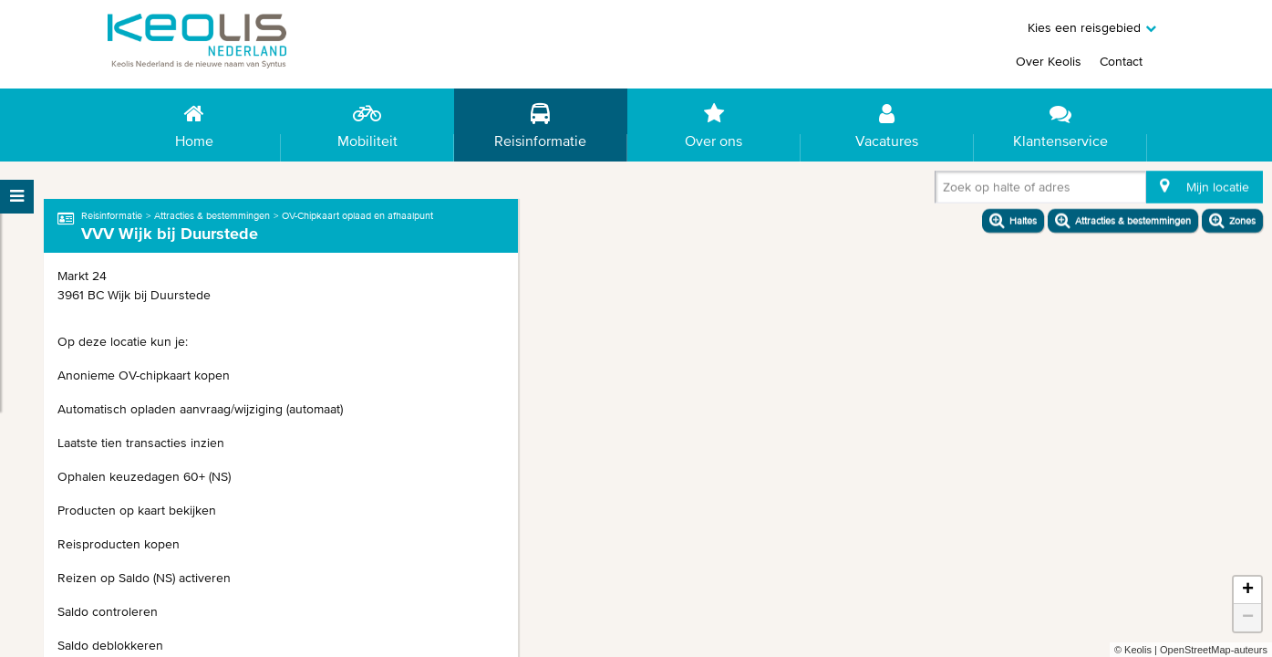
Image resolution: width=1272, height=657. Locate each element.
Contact (1121, 61)
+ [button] (1248, 590)
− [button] (1248, 617)
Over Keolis (1048, 61)
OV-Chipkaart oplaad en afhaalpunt (357, 196)
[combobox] (946, 191)
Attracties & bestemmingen (212, 196)
